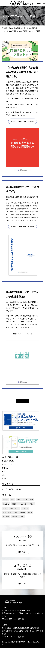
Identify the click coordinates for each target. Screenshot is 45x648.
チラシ (31, 504)
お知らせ (5, 468)
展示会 (22, 512)
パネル (5, 508)
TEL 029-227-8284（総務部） (13, 619)
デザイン (5, 478)
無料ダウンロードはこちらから (22, 121)
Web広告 (6, 504)
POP (12, 500)
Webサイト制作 (28, 500)
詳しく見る (22, 552)
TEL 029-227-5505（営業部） (13, 636)
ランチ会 (25, 508)
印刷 (3, 475)
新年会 (30, 512)
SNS (18, 500)
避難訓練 (15, 516)
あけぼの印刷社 (8, 461)
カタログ (23, 504)
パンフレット (14, 508)
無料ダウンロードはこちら (22, 333)
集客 (22, 516)
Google (5, 500)
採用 (3, 471)
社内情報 (6, 516)
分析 (16, 512)
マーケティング (7, 464)
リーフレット (7, 512)
